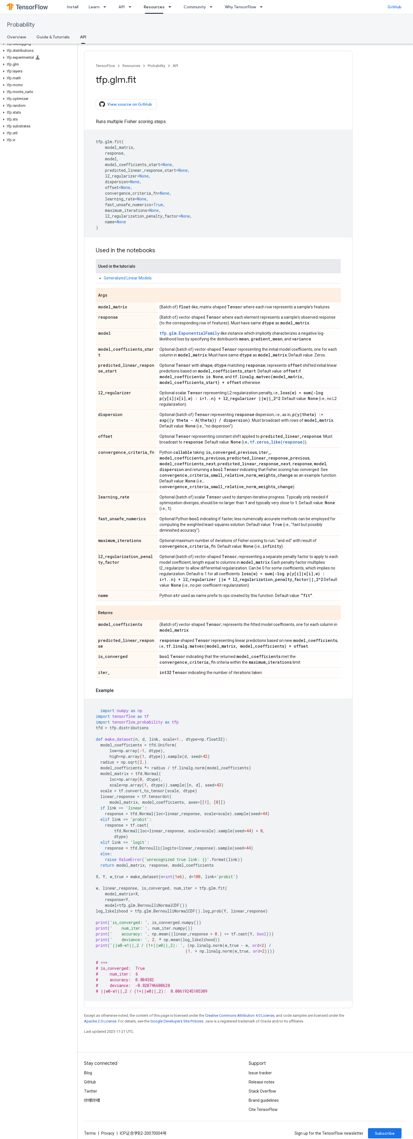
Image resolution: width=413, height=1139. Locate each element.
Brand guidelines (264, 1100)
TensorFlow (105, 66)
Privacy (107, 1133)
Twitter (90, 1091)
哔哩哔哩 (92, 1100)
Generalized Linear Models (128, 278)
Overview (16, 37)
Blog (88, 1073)
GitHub (394, 6)
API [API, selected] (83, 37)
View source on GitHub (125, 104)
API (121, 6)
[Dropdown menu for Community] (213, 7)
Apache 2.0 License (100, 1021)
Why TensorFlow (240, 6)
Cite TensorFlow (263, 1109)
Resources (131, 66)
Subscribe (385, 1133)
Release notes (261, 1082)
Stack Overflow (262, 1091)
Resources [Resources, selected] (154, 6)
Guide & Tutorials (53, 37)
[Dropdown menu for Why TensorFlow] (263, 7)
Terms (90, 1133)
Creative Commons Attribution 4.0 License (239, 1015)
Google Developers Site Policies (176, 1021)
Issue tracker (260, 1073)
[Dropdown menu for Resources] (171, 7)
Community (195, 6)
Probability (21, 24)
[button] (37, 43)
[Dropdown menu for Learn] (106, 7)
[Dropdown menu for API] (132, 7)
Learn (94, 6)
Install (72, 6)
